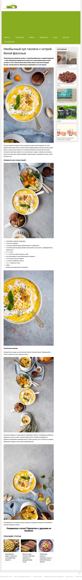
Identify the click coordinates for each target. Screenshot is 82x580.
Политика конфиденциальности (22, 576)
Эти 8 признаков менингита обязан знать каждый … (65, 138)
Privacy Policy (69, 576)
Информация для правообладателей (54, 576)
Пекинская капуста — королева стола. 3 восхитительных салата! (46, 558)
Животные (44, 37)
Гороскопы (19, 37)
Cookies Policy (78, 576)
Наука (55, 37)
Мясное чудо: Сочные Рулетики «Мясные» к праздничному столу (28, 558)
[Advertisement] (41, 23)
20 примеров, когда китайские (66, 102)
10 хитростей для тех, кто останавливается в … (64, 66)
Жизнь (6, 37)
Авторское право (37, 576)
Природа (65, 37)
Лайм (1, 576)
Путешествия (9, 42)
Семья (31, 37)
